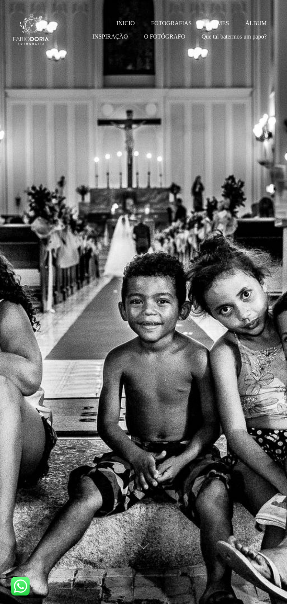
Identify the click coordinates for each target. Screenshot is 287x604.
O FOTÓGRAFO (164, 36)
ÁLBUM (256, 23)
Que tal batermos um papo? (234, 36)
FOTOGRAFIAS (171, 23)
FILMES (218, 23)
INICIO (126, 23)
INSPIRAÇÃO (110, 36)
